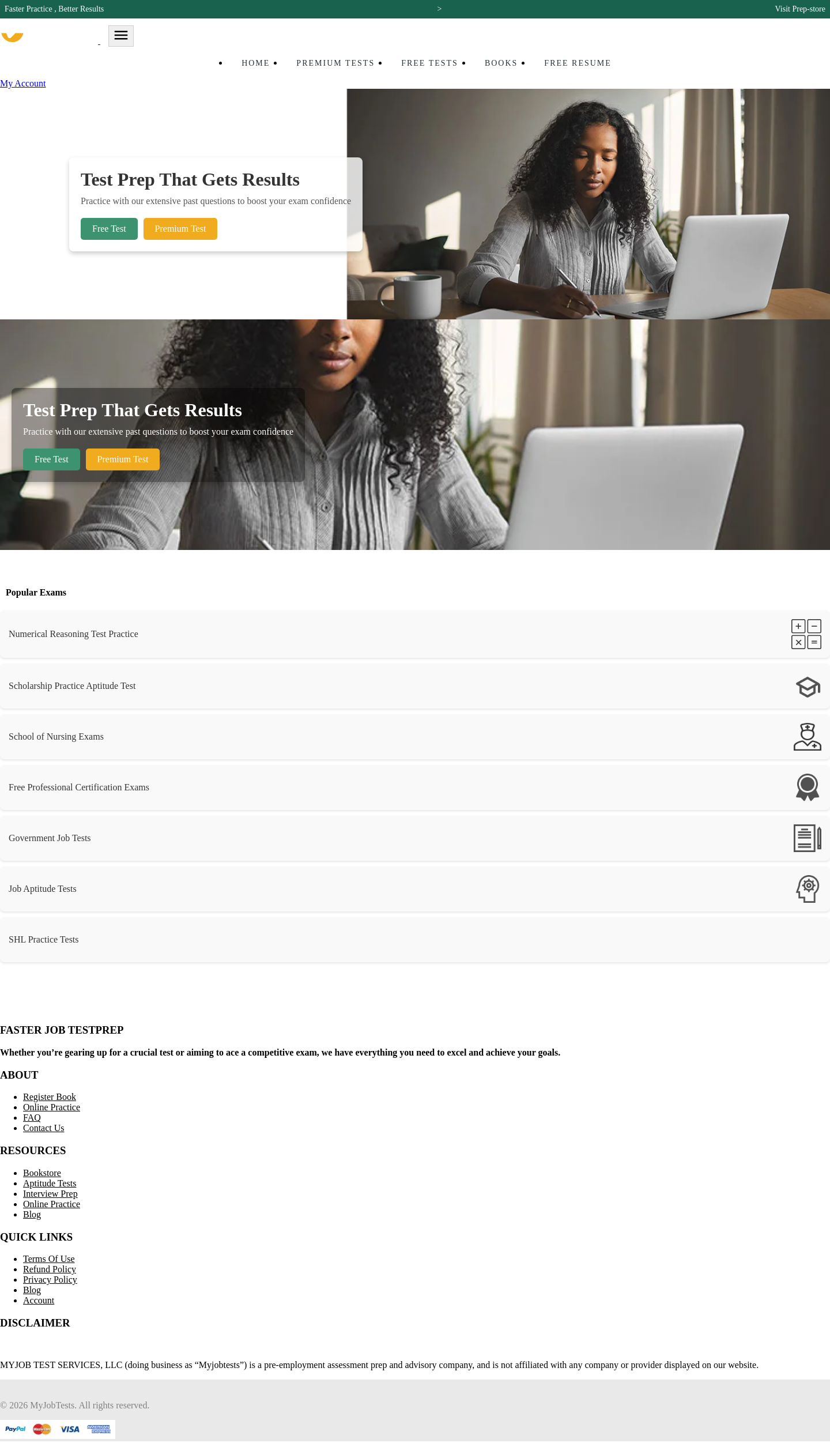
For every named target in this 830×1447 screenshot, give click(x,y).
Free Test (109, 228)
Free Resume (578, 63)
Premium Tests (335, 63)
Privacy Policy (50, 1279)
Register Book (49, 1097)
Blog (32, 1214)
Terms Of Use (49, 1259)
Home (256, 63)
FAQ (32, 1117)
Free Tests (429, 63)
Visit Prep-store (800, 9)
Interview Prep (50, 1194)
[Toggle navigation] (121, 36)
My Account (23, 83)
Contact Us (44, 1128)
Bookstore (42, 1173)
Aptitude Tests (49, 1183)
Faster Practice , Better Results (54, 9)
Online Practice (51, 1107)
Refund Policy (49, 1269)
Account (38, 1300)
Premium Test (180, 228)
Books (501, 63)
